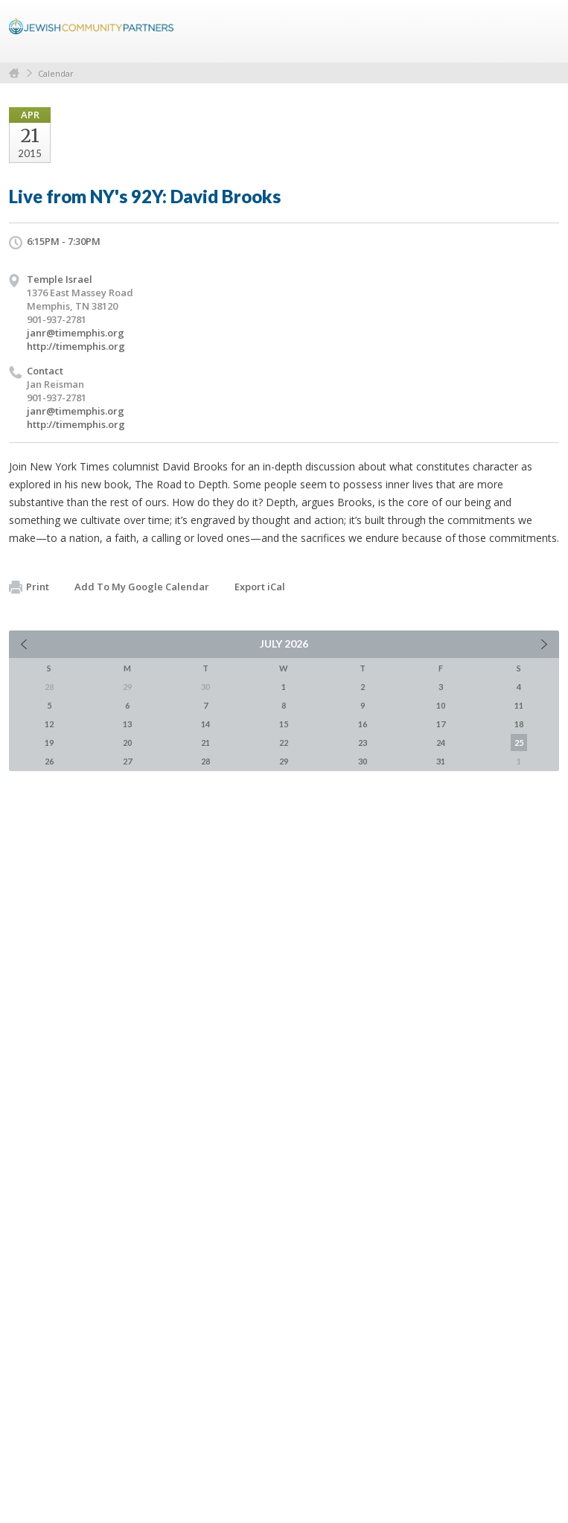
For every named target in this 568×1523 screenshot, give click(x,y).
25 (518, 742)
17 (440, 724)
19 (49, 742)
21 (205, 742)
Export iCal (259, 586)
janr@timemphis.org (75, 332)
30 (362, 761)
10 (440, 705)
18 (518, 724)
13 (127, 724)
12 (49, 724)
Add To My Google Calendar (141, 586)
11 (518, 705)
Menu (542, 31)
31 (440, 761)
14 (205, 724)
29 (283, 761)
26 (49, 761)
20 (127, 742)
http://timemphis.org (76, 346)
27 (127, 761)
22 (283, 742)
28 (205, 761)
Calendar (56, 73)
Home (14, 73)
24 (440, 742)
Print (29, 587)
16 (362, 724)
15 (283, 724)
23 (362, 742)
